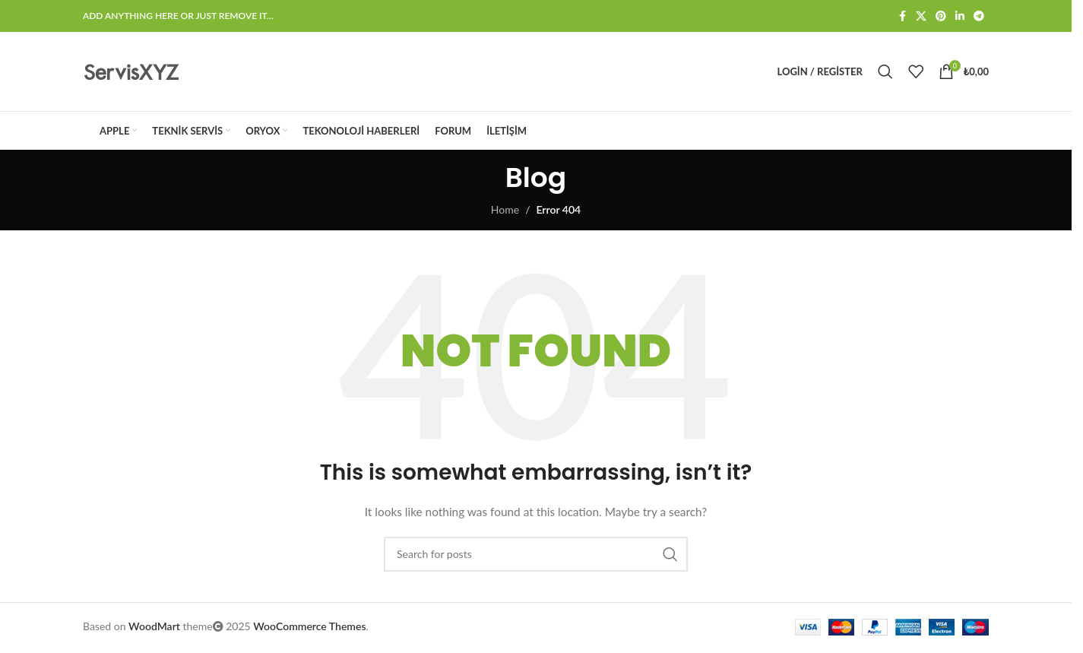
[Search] (885, 71)
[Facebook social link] (902, 16)
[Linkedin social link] (960, 16)
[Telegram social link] (979, 16)
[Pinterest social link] (941, 16)
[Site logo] (131, 70)
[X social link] (921, 16)
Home (505, 209)
